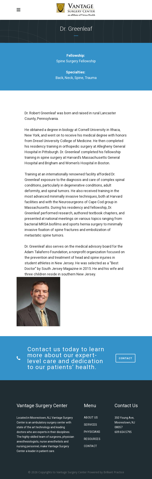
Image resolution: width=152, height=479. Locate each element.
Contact (125, 358)
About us (91, 417)
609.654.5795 (123, 432)
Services (90, 424)
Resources (92, 439)
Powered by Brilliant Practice (105, 472)
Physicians (92, 431)
